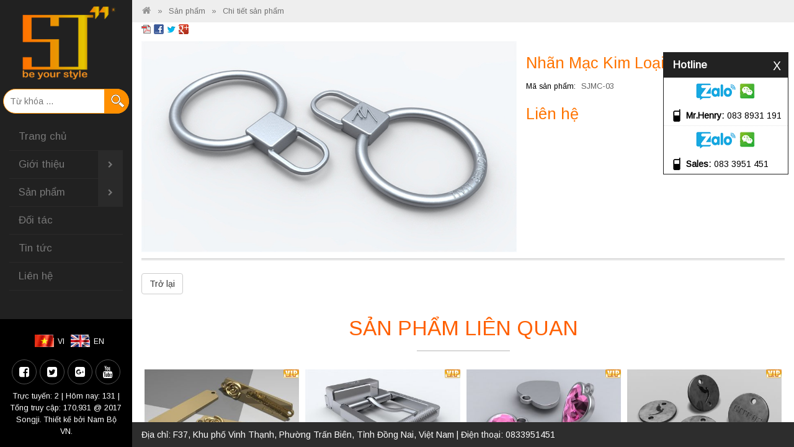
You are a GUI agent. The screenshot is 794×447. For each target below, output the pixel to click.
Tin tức (35, 248)
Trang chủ (42, 136)
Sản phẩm (71, 192)
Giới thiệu (71, 164)
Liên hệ (36, 276)
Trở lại (162, 284)
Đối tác (36, 220)
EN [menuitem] (99, 341)
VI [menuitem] (61, 341)
